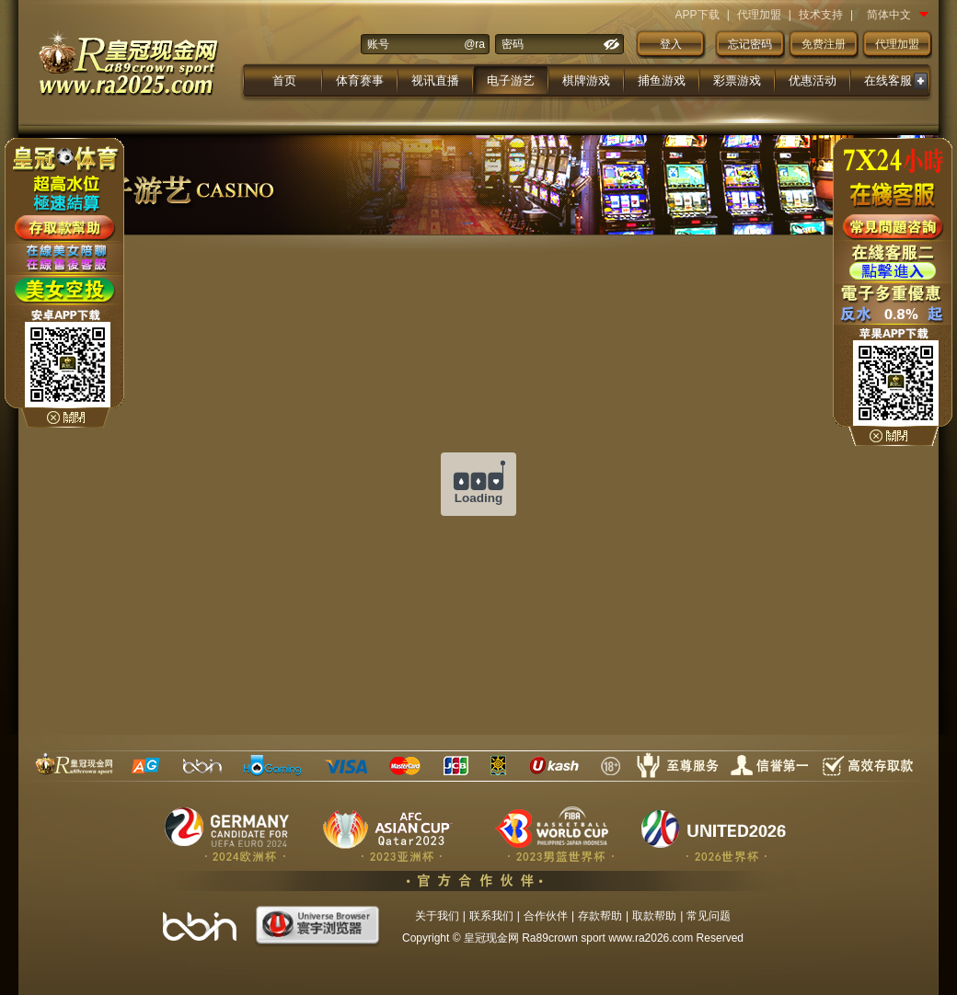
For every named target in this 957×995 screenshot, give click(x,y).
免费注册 (823, 44)
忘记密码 (750, 44)
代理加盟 (759, 14)
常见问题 (708, 915)
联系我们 (491, 915)
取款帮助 (654, 915)
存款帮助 (600, 915)
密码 (513, 44)
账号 (378, 44)
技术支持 (821, 14)
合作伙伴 (546, 915)
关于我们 (437, 915)
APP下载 (697, 14)
